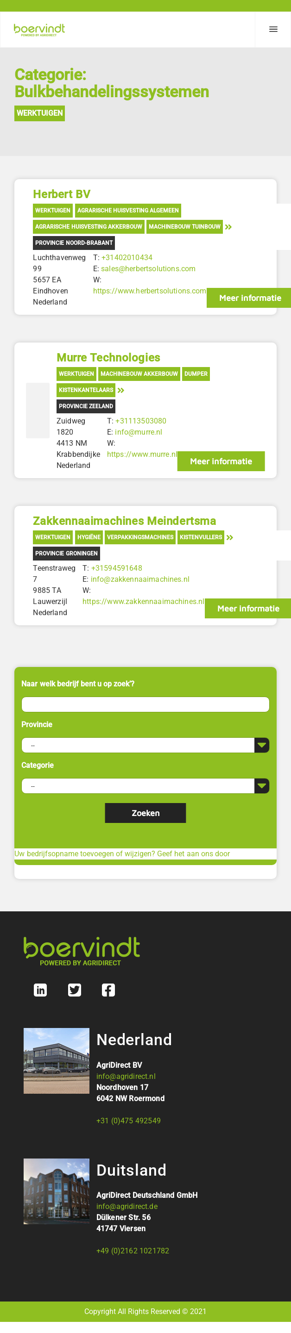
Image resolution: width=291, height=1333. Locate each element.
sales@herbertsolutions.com (148, 268)
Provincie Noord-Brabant (73, 243)
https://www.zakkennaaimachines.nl (143, 601)
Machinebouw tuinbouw (185, 227)
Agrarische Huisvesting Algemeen (128, 210)
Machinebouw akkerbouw (139, 374)
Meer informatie (221, 461)
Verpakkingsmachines (140, 537)
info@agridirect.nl (126, 1076)
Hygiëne (89, 537)
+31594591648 (116, 568)
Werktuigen (40, 113)
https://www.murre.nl (142, 454)
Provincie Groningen (66, 553)
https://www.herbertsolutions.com (150, 291)
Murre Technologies (108, 357)
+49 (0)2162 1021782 (132, 1250)
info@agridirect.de (127, 1206)
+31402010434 (126, 257)
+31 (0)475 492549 (128, 1120)
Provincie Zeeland (86, 406)
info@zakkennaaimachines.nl (140, 579)
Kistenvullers (201, 537)
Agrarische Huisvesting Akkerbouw (88, 227)
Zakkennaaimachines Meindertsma (124, 521)
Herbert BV (61, 194)
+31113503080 (140, 421)
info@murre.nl (138, 432)
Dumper (196, 374)
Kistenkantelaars (86, 390)
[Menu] (273, 30)
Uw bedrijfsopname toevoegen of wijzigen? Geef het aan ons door (121, 853)
